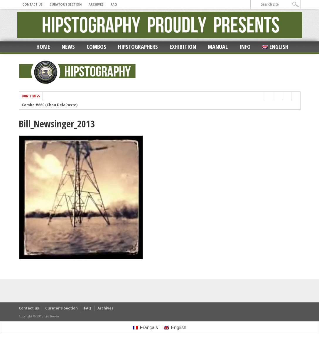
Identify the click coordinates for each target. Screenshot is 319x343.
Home (43, 47)
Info (245, 47)
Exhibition (183, 47)
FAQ (114, 4)
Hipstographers (138, 47)
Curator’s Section (66, 4)
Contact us (32, 4)
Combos (96, 47)
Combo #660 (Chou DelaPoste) (49, 105)
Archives (96, 4)
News (68, 47)
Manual (218, 47)
